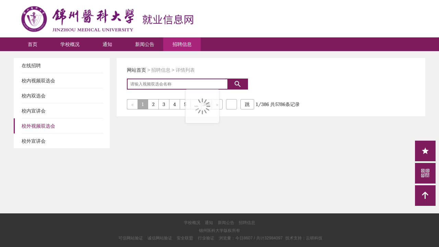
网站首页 (136, 70)
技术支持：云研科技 (303, 238)
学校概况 (70, 44)
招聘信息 (182, 44)
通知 (107, 44)
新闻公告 (144, 44)
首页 (32, 44)
